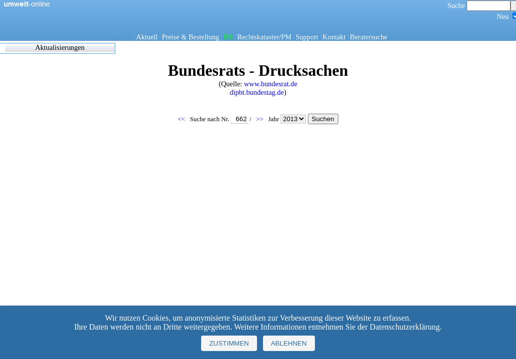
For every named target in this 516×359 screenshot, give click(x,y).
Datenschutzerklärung (405, 327)
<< (182, 119)
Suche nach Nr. (219, 119)
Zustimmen (229, 343)
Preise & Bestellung (190, 37)
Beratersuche (368, 37)
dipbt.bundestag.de (257, 92)
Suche (479, 5)
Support (306, 37)
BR (228, 37)
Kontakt (333, 37)
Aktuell (147, 37)
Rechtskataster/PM (264, 37)
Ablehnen (289, 343)
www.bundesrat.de (270, 84)
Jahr (287, 119)
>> (260, 119)
